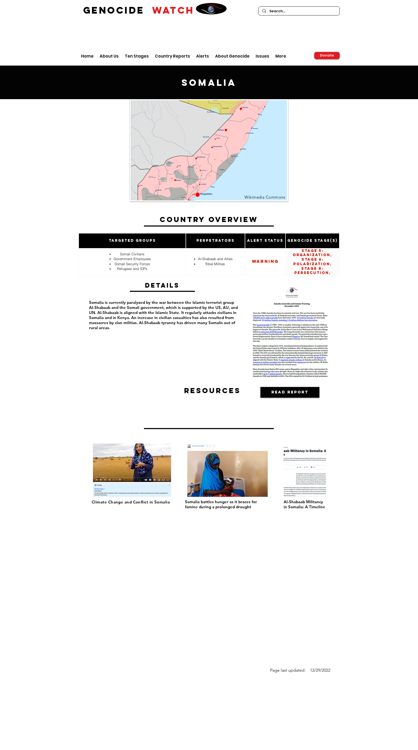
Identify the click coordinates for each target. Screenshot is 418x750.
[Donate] (327, 55)
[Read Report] (289, 392)
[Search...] (298, 11)
